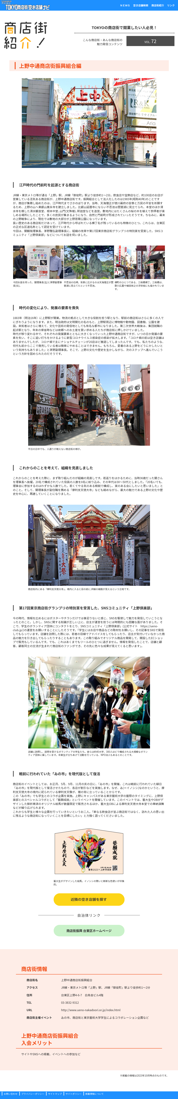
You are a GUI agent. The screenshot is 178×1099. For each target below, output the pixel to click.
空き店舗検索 (131, 5)
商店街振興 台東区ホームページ (89, 930)
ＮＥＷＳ (112, 5)
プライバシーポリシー (32, 1093)
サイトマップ (55, 1093)
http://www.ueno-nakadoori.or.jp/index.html (91, 1010)
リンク (169, 5)
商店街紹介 (153, 5)
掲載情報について (94, 1093)
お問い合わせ (11, 1093)
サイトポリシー (74, 1093)
